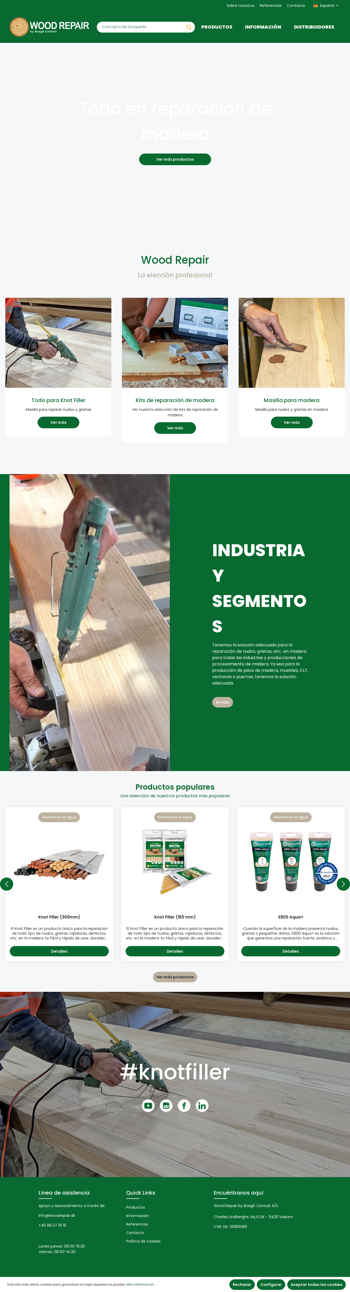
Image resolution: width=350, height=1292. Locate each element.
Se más (223, 702)
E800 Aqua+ (290, 917)
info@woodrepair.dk (57, 1215)
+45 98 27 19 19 (52, 1225)
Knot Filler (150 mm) (175, 917)
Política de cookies (143, 1241)
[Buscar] (189, 27)
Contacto (296, 5)
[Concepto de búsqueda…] (140, 27)
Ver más (58, 422)
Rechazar (242, 1284)
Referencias (271, 5)
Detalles (59, 951)
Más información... (141, 1284)
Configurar (271, 1284)
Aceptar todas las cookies (316, 1284)
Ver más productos (175, 159)
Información (137, 1215)
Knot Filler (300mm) (59, 917)
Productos (135, 1207)
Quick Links (140, 1192)
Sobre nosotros (240, 5)
